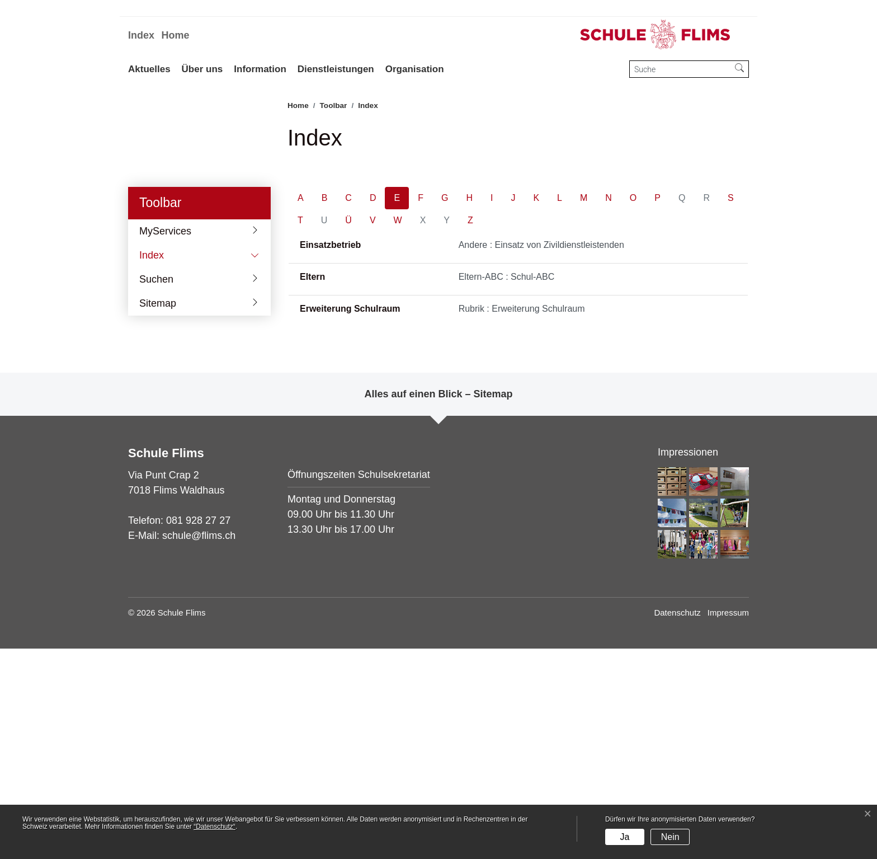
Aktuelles (149, 69)
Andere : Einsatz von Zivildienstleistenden (541, 455)
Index (141, 35)
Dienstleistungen (336, 69)
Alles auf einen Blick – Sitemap (438, 604)
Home (175, 35)
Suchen (156, 489)
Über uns (202, 69)
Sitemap (157, 513)
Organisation (414, 69)
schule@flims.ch (198, 746)
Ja (624, 837)
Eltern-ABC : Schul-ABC (507, 487)
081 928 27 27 (198, 730)
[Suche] (680, 69)
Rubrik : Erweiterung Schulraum (522, 519)
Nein (670, 837)
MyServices (165, 441)
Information (260, 69)
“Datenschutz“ (214, 826)
